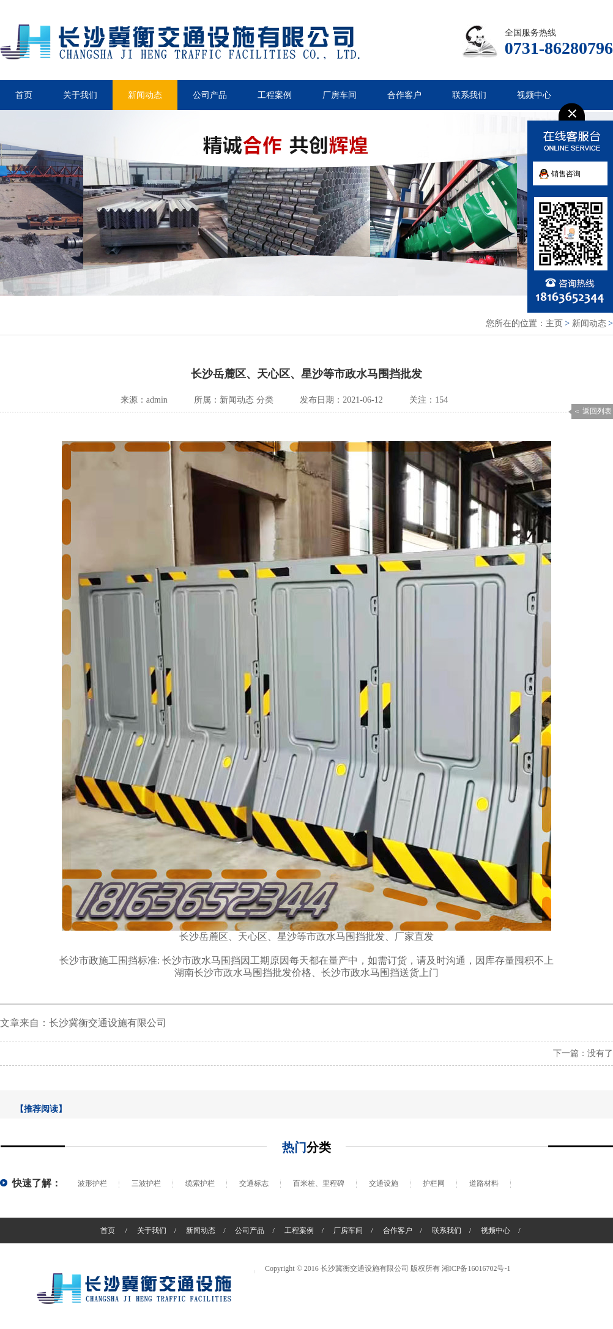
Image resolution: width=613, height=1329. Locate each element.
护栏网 (434, 1183)
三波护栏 (146, 1183)
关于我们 (80, 95)
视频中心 (534, 95)
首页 (23, 95)
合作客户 (404, 95)
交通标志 (254, 1183)
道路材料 (484, 1183)
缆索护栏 (200, 1183)
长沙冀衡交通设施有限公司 (107, 1023)
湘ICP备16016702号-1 (476, 1268)
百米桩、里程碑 (318, 1183)
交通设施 (383, 1183)
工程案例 (275, 95)
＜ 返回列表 (592, 411)
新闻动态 (145, 95)
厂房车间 (339, 95)
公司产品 (210, 95)
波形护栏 (92, 1183)
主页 (554, 323)
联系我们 (469, 95)
